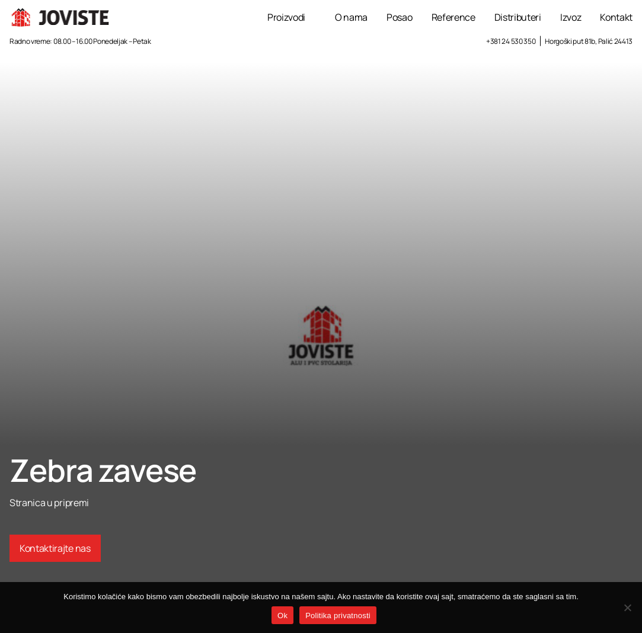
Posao (399, 17)
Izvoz (570, 17)
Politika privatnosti (337, 615)
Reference (453, 17)
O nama (351, 17)
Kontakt (616, 17)
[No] (627, 607)
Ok (282, 615)
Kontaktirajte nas (55, 548)
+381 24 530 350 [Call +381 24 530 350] (510, 41)
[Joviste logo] (60, 17)
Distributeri (517, 17)
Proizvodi (286, 17)
